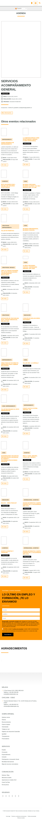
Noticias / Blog (5, 776)
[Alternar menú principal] (35, 4)
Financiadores (5, 739)
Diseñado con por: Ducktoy (33, 811)
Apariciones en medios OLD (9, 780)
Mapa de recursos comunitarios (10, 765)
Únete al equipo (6, 725)
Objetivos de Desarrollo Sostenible (11, 732)
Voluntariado (5, 727)
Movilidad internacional (8, 762)
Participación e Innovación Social (10, 760)
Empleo (4, 750)
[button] (31, 4)
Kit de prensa (5, 785)
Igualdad (4, 734)
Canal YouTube (6, 783)
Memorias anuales (6, 778)
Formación (4, 753)
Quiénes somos (6, 718)
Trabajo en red (5, 730)
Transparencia (5, 737)
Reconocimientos (6, 723)
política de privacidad (18, 629)
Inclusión (4, 757)
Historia (4, 720)
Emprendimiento (6, 755)
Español (18, 10)
